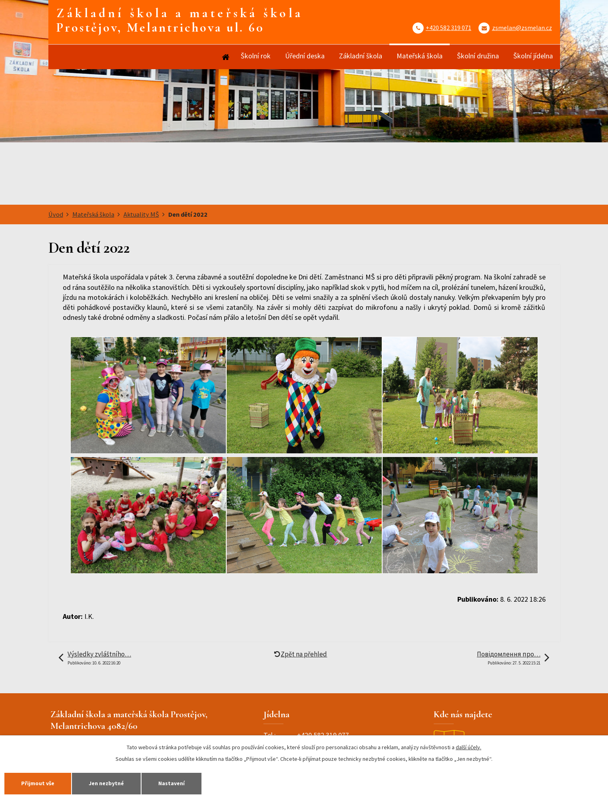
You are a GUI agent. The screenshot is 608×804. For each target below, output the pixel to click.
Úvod (225, 57)
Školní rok (256, 55)
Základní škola (360, 55)
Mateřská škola (420, 55)
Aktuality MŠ (141, 214)
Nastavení (171, 783)
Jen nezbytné (106, 783)
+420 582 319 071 (448, 28)
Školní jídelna (533, 55)
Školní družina (478, 55)
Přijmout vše (37, 783)
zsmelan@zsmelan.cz (522, 28)
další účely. (468, 747)
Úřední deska (305, 55)
